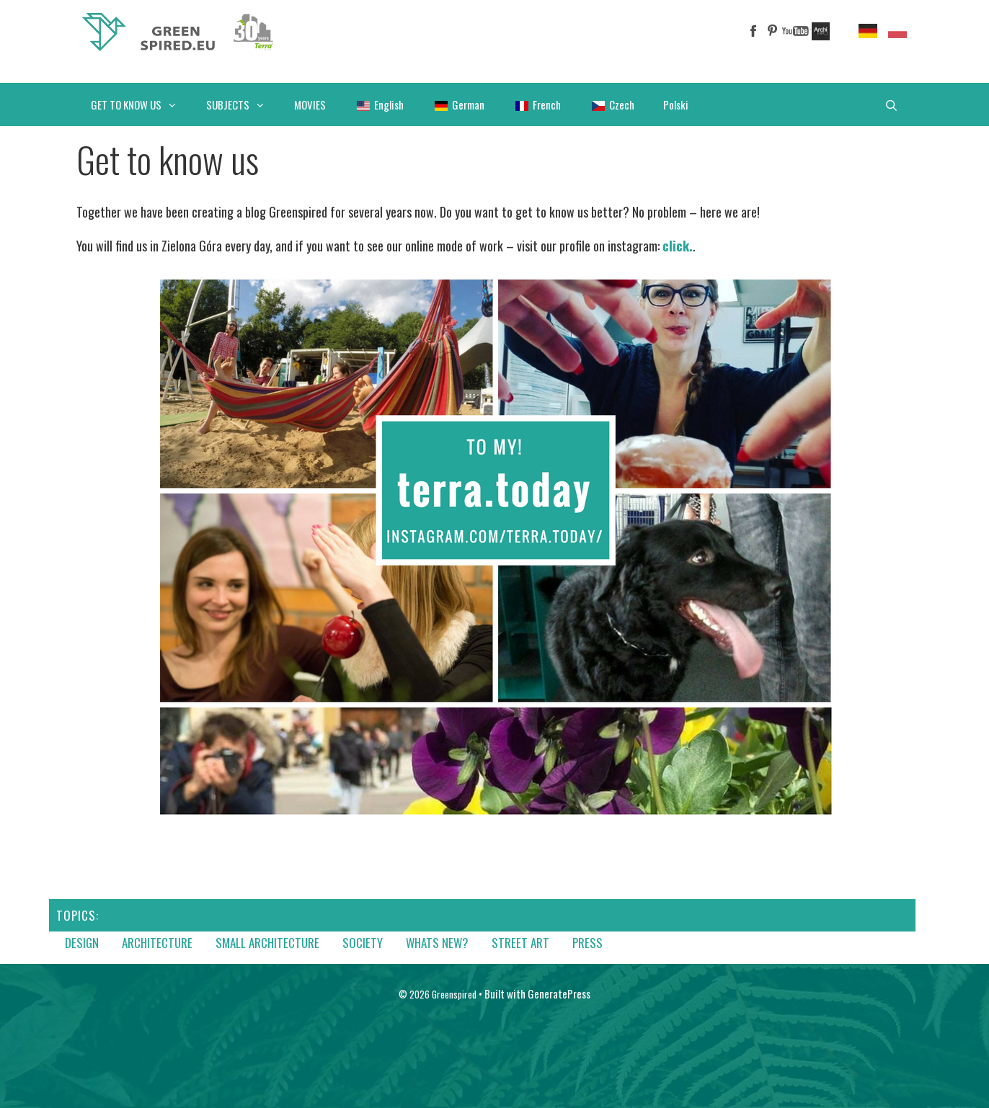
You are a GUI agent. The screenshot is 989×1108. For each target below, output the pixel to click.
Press (587, 943)
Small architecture (267, 943)
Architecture (157, 943)
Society (362, 943)
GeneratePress (559, 993)
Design (82, 943)
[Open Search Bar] (891, 104)
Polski (675, 104)
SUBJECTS (243, 104)
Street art (520, 943)
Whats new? (437, 943)
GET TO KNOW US (141, 104)
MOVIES (310, 104)
